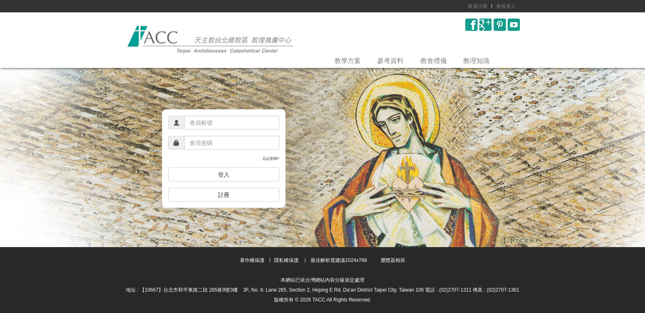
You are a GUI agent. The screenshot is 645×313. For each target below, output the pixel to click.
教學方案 (347, 60)
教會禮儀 (433, 60)
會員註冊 (477, 6)
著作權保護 (252, 260)
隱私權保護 (286, 260)
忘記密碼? (270, 158)
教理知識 (476, 60)
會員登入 (506, 6)
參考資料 (390, 60)
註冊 (224, 194)
